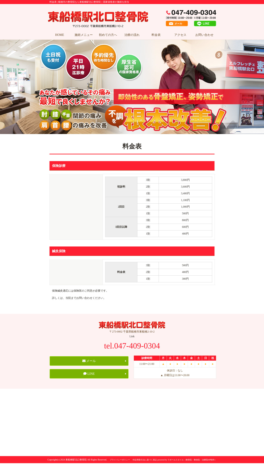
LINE (89, 374)
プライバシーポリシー (120, 460)
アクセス (180, 35)
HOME (59, 35)
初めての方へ (108, 35)
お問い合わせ (204, 35)
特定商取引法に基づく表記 (145, 460)
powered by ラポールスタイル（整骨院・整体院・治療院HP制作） (187, 460)
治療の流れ (132, 35)
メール (89, 361)
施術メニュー (84, 35)
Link (132, 336)
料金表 (156, 35)
